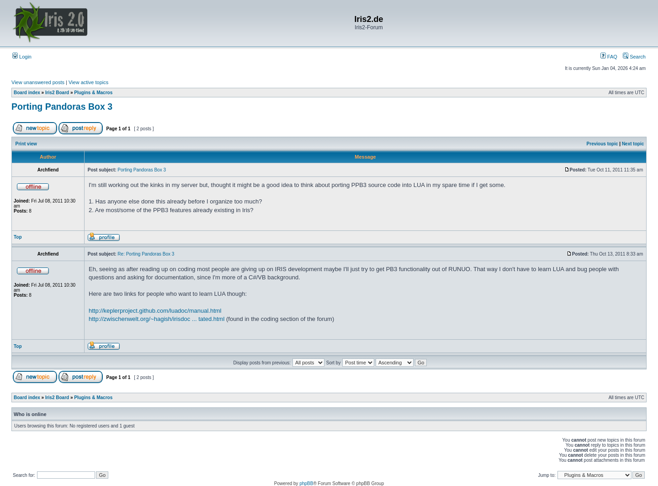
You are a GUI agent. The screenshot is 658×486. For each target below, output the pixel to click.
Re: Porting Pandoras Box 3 (145, 253)
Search (634, 56)
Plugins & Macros (93, 92)
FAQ (608, 56)
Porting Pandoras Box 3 (61, 106)
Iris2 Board (57, 92)
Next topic (633, 143)
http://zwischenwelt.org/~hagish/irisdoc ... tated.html (156, 318)
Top (18, 237)
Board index (27, 92)
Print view (26, 143)
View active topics (88, 82)
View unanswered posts (37, 82)
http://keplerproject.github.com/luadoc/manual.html (155, 310)
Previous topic (602, 143)
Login (22, 56)
